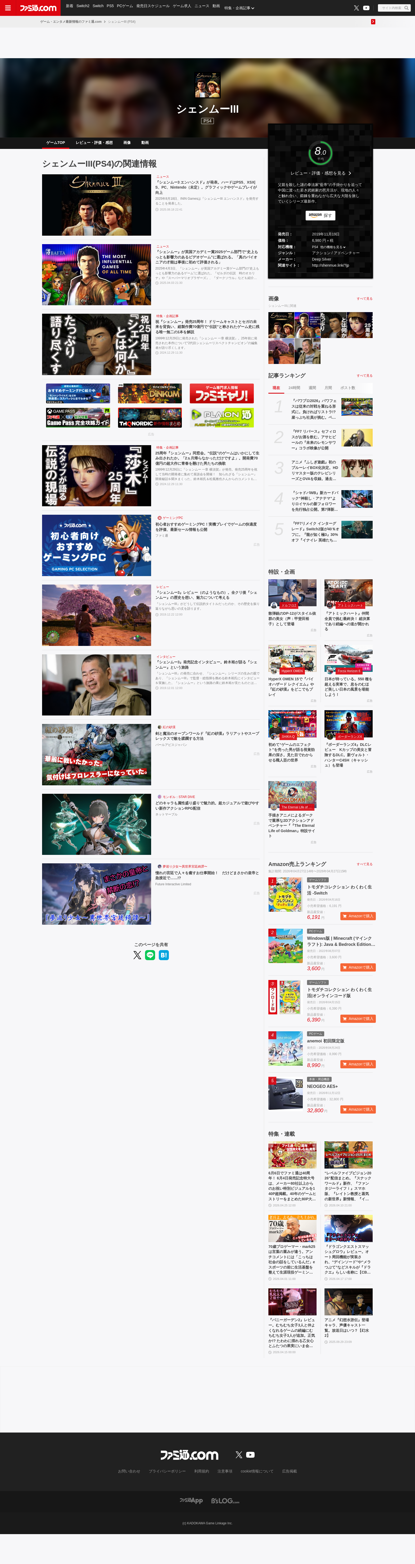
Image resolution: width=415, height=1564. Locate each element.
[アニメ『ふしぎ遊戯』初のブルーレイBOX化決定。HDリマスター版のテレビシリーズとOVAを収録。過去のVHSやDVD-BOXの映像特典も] (357, 472)
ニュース (206, 8)
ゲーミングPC (173, 522)
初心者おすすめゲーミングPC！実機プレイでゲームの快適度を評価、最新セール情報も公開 (207, 532)
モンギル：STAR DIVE (179, 801)
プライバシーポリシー (171, 1502)
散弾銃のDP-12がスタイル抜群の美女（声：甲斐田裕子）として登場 (291, 624)
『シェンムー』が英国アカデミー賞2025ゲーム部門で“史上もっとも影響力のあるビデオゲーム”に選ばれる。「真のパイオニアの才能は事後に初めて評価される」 (206, 262)
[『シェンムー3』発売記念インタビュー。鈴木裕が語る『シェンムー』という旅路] (96, 689)
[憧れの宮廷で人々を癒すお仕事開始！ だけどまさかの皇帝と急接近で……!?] (96, 898)
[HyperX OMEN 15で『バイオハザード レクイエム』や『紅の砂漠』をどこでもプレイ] (292, 665)
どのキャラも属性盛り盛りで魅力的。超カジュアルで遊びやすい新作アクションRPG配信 (206, 810)
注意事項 (223, 1502)
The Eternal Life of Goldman (298, 821)
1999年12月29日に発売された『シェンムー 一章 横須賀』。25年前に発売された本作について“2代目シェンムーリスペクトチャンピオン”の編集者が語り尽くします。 (206, 349)
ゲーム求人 (185, 8)
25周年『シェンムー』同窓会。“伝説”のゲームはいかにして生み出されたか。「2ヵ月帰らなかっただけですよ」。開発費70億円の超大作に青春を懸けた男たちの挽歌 (207, 464)
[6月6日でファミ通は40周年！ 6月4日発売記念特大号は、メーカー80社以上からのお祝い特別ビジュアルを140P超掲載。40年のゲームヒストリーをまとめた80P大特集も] (292, 1172)
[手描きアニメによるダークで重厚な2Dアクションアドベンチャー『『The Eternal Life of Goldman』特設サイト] (292, 808)
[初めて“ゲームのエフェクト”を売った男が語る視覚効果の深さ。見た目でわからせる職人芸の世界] (292, 734)
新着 (70, 8)
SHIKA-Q (288, 747)
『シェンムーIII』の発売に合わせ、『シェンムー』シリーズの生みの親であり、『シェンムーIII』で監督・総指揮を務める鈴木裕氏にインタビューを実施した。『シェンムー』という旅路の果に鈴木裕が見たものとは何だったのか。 (207, 683)
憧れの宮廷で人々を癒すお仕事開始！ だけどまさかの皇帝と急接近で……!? (206, 880)
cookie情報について (252, 1502)
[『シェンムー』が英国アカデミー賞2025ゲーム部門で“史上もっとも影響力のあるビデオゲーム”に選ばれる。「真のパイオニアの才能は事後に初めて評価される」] (96, 279)
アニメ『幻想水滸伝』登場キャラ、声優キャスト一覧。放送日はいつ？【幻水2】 (347, 1355)
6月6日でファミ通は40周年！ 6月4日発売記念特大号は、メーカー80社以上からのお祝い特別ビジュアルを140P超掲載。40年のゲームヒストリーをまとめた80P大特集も (292, 1206)
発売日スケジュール (156, 8)
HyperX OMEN (292, 678)
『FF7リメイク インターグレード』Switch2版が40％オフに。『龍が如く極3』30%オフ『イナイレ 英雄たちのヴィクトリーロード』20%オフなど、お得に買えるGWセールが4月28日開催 (315, 536)
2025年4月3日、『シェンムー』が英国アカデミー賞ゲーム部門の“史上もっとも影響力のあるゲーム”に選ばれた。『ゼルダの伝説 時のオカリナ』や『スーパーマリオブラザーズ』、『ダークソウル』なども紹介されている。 (207, 279)
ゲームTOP (55, 145)
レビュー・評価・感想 (94, 145)
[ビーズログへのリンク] (225, 1530)
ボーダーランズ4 (350, 747)
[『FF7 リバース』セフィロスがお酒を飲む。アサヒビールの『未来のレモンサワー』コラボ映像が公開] (357, 441)
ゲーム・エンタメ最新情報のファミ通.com (71, 22)
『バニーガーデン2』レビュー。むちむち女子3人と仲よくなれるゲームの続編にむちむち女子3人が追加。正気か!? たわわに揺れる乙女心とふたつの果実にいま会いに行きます (292, 1361)
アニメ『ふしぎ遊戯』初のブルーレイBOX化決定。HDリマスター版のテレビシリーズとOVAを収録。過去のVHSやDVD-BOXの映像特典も (315, 475)
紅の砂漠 (169, 731)
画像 (127, 145)
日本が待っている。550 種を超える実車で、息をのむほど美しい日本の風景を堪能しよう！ (347, 695)
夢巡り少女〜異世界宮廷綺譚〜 (185, 871)
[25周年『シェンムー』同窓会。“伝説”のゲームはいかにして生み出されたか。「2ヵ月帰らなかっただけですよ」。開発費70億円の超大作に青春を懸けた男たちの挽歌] (96, 480)
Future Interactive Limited (173, 890)
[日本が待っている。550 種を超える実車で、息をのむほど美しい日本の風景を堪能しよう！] (348, 665)
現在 (276, 392)
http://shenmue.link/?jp (330, 269)
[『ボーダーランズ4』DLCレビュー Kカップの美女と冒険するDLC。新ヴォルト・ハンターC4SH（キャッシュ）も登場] (348, 734)
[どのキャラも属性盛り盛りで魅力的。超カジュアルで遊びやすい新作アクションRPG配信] (96, 828)
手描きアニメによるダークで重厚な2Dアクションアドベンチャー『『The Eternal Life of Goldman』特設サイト (292, 841)
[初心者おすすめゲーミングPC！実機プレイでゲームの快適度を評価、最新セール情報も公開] (96, 549)
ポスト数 (347, 392)
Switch (99, 8)
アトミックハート (350, 610)
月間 (328, 392)
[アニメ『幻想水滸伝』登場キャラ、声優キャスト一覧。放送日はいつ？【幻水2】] (348, 1328)
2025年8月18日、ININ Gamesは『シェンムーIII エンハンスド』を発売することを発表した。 (207, 207)
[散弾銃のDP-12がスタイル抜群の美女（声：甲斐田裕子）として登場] (292, 596)
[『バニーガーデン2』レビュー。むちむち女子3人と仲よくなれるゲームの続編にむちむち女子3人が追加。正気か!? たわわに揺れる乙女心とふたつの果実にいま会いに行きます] (292, 1328)
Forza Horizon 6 (349, 678)
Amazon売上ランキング (297, 881)
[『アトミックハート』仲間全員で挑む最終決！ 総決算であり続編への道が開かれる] (348, 596)
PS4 (207, 121)
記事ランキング (286, 380)
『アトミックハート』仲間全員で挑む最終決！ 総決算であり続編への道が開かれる (348, 627)
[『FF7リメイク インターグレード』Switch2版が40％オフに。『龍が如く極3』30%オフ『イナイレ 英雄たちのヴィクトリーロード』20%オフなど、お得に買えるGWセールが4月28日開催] (357, 533)
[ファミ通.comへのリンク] (38, 8)
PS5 (112, 8)
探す (328, 219)
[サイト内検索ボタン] (394, 8)
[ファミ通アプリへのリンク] (191, 1530)
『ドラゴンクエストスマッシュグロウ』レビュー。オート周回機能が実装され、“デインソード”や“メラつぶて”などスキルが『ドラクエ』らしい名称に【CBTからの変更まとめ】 (347, 1284)
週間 (312, 392)
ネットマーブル (166, 820)
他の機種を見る (331, 251)
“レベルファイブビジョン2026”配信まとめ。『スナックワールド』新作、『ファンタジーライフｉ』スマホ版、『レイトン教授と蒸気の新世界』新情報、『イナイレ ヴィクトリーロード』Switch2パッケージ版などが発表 (348, 1206)
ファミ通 (161, 541)
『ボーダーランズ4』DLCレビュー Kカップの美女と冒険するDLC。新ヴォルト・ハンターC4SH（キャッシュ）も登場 (347, 767)
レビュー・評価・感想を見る (318, 177)
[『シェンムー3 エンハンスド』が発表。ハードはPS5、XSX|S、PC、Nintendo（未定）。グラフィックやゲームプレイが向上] (96, 209)
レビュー (162, 591)
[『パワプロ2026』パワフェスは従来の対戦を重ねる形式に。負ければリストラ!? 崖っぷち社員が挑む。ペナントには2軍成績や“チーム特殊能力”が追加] (357, 411)
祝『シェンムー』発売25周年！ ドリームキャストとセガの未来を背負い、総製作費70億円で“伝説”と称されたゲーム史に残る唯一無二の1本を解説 (207, 332)
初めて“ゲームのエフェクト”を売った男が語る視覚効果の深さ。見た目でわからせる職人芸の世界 (291, 767)
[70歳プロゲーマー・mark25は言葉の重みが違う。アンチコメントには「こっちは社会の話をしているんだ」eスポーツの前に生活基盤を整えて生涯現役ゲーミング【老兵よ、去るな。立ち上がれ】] (292, 1250)
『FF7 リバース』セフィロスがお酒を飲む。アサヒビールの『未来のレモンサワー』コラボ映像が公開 (313, 444)
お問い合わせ (137, 1502)
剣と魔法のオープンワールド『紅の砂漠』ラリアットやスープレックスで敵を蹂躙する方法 (206, 741)
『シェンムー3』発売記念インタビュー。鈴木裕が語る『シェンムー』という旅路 (207, 669)
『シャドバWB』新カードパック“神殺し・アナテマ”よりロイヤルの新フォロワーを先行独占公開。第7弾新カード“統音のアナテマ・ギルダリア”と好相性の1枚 (314, 506)
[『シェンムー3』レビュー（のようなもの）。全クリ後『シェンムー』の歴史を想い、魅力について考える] (96, 619)
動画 (220, 8)
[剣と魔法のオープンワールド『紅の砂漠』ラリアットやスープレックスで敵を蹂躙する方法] (96, 759)
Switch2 (83, 8)
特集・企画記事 (242, 8)
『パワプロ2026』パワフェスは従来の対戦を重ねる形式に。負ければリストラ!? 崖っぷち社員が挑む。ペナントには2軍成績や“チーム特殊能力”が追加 (314, 414)
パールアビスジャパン (171, 750)
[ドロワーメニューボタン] (8, 8)
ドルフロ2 (289, 610)
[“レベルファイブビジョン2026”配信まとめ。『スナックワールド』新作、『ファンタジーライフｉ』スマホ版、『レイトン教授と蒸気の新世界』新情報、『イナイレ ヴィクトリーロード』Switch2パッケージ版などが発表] (348, 1172)
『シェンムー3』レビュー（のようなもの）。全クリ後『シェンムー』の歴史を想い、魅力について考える (207, 600)
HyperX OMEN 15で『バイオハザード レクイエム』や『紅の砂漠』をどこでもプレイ (292, 695)
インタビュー (165, 661)
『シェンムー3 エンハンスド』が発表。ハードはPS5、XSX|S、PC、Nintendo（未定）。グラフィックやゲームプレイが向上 (207, 193)
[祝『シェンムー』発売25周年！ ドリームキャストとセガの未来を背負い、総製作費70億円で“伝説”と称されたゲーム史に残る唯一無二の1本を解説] (96, 348)
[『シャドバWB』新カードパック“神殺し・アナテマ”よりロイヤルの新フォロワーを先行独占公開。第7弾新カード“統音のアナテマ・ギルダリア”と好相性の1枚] (357, 503)
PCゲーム (127, 8)
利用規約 (202, 1502)
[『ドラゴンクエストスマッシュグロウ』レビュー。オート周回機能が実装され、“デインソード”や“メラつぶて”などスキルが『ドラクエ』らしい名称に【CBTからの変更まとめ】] (348, 1250)
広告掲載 (280, 1502)
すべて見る (365, 303)
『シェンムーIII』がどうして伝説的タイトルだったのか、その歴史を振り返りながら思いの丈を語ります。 (207, 612)
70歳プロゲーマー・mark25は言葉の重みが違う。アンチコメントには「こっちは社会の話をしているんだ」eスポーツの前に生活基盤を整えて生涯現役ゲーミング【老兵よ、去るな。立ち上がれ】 (291, 1284)
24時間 (294, 392)
